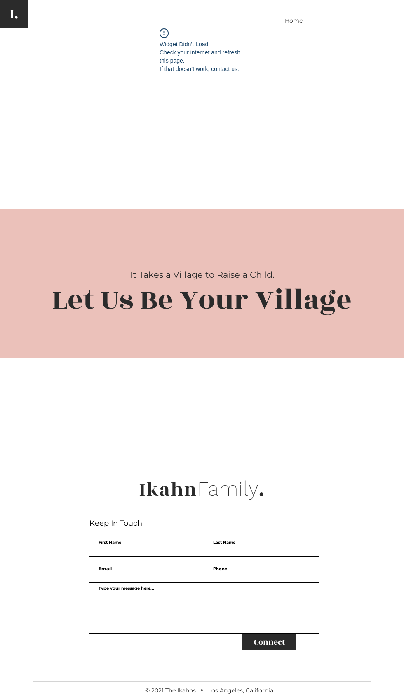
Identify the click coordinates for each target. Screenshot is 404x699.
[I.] (14, 14)
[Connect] (269, 642)
